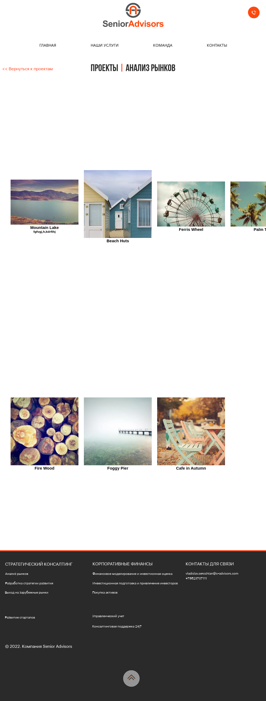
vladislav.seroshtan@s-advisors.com (212, 573)
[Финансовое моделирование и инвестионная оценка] (135, 574)
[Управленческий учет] (128, 616)
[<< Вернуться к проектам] (27, 68)
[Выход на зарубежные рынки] (34, 592)
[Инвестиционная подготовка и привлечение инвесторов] (137, 583)
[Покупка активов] (128, 592)
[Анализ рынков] (25, 574)
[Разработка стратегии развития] (37, 583)
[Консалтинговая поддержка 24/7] (123, 626)
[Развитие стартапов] (26, 617)
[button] (40, 564)
